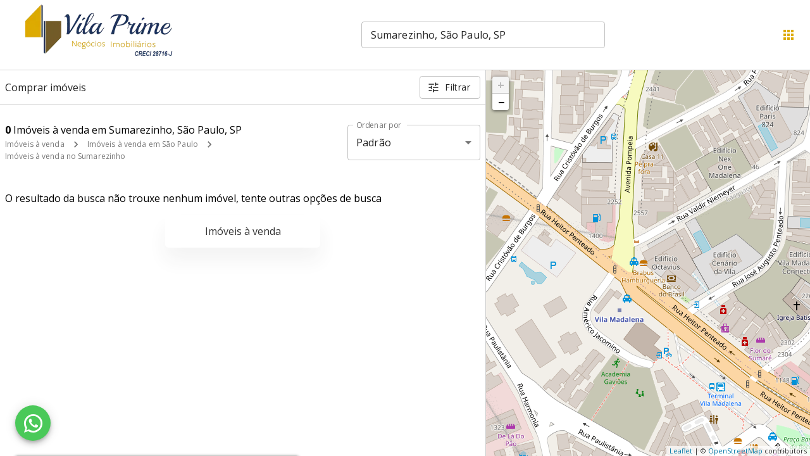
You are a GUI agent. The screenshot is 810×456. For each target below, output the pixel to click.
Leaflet (681, 450)
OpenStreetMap (735, 450)
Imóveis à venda (35, 144)
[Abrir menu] (788, 35)
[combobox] (483, 35)
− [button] (501, 102)
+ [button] (500, 84)
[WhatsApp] (33, 423)
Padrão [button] (373, 142)
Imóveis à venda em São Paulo (142, 144)
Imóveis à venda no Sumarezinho (65, 156)
